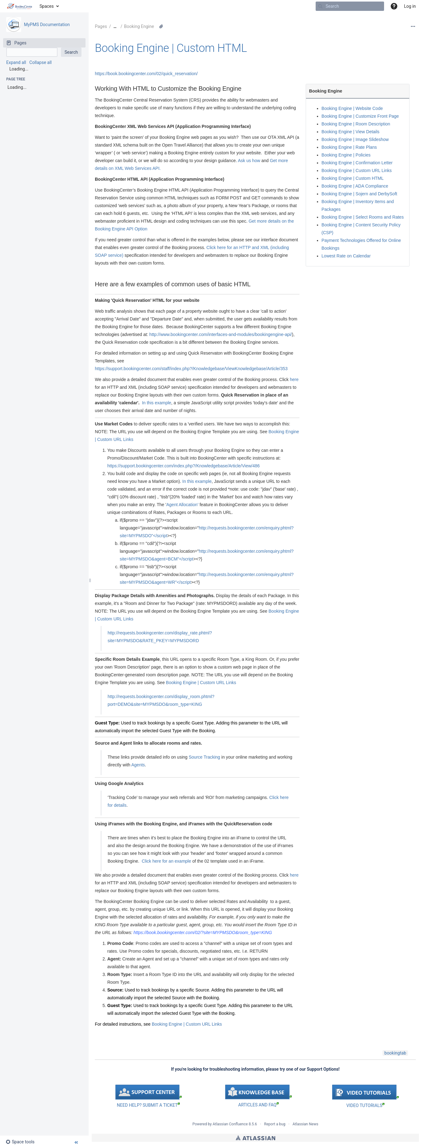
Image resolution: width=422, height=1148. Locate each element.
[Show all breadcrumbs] (115, 26)
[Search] (320, 6)
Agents (138, 764)
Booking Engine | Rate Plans (349, 147)
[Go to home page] (19, 6)
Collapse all (40, 62)
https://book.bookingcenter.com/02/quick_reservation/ (146, 73)
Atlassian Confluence (230, 1124)
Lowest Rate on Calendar (346, 255)
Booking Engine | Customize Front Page (360, 116)
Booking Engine (139, 26)
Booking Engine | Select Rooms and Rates (363, 217)
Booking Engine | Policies (346, 154)
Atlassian (255, 1138)
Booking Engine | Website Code (352, 108)
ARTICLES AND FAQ (258, 1104)
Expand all (16, 62)
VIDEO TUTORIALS (365, 1105)
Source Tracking (204, 757)
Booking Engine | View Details (350, 131)
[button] (394, 6)
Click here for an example (166, 861)
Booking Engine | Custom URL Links (201, 682)
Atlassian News (305, 1124)
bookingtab (395, 1052)
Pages (101, 26)
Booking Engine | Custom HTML (171, 48)
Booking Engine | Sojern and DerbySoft (359, 193)
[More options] (413, 26)
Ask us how (248, 160)
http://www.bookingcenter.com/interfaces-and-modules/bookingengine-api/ (220, 334)
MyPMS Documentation (47, 24)
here (294, 379)
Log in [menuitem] (410, 6)
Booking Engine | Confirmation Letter (357, 162)
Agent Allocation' (182, 504)
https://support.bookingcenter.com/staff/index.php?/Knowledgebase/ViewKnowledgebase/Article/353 (191, 368)
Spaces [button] (46, 6)
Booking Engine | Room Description (356, 123)
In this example (156, 402)
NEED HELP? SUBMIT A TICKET (148, 1105)
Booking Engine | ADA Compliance (355, 186)
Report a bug (274, 1124)
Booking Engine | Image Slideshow (355, 139)
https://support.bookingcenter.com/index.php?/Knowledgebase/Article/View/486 (183, 465)
